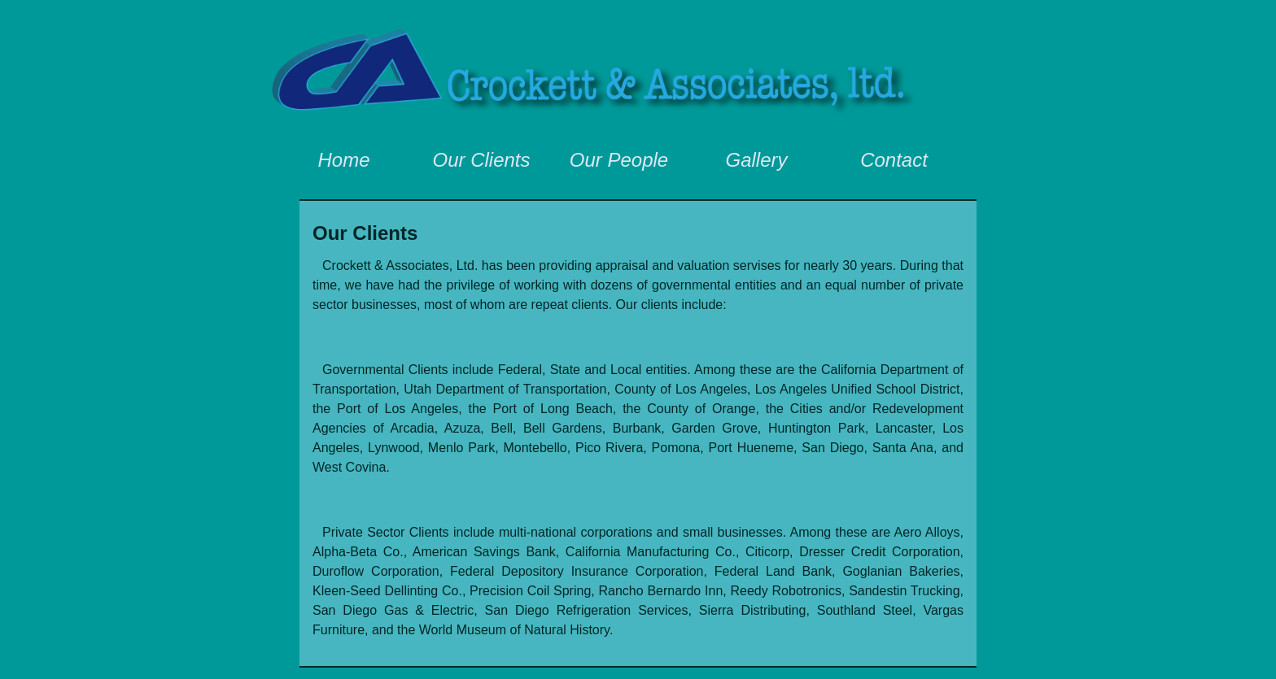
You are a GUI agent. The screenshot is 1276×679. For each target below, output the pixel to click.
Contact (894, 160)
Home (343, 160)
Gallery (756, 160)
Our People (619, 160)
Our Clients (481, 160)
